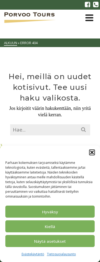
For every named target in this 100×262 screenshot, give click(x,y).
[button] (92, 152)
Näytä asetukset (50, 241)
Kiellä (50, 226)
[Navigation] (89, 18)
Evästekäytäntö (33, 254)
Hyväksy (50, 211)
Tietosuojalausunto (61, 254)
